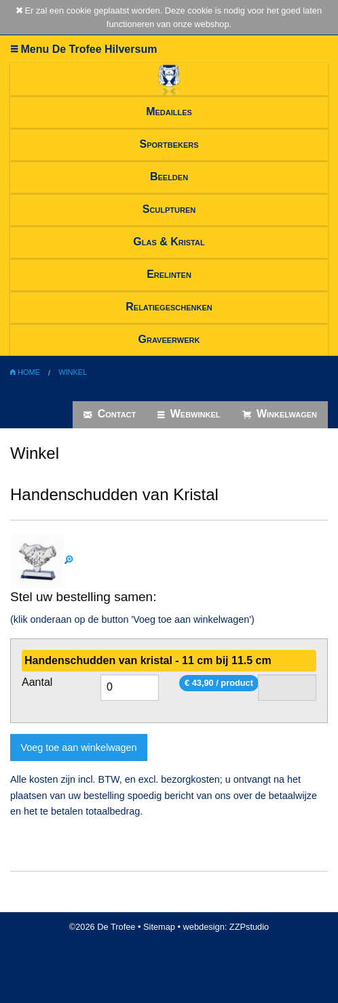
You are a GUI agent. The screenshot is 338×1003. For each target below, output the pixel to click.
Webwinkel (188, 414)
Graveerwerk (169, 339)
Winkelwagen (280, 414)
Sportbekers (168, 144)
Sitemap (159, 927)
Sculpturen (169, 209)
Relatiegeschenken (169, 306)
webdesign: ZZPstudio (226, 927)
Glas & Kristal (168, 241)
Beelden (169, 176)
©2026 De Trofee (102, 927)
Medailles (169, 111)
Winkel (72, 372)
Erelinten (169, 274)
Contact (109, 414)
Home (25, 372)
